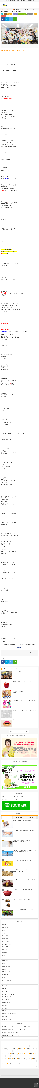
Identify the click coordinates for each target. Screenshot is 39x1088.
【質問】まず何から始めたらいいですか (11, 1032)
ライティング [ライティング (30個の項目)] (13, 1053)
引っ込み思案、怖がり (8, 980)
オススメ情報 (6, 941)
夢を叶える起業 (6, 966)
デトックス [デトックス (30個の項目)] (34, 1048)
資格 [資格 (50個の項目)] (29, 1058)
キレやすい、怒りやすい (22, 14)
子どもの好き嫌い (7, 971)
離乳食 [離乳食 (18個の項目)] (20, 1061)
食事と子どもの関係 (7, 1019)
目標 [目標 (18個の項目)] (10, 1058)
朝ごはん (35, 14)
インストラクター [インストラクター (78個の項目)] (13, 1048)
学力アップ (5, 974)
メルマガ (5, 955)
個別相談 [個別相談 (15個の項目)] (21, 1053)
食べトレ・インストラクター (9, 1013)
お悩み (5, 14)
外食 (4, 963)
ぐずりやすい (10, 14)
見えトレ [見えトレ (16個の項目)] (24, 1058)
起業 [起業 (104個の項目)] (34, 1058)
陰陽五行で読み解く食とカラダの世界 (11, 1035)
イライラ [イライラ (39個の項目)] (5, 1048)
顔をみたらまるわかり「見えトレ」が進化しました (14, 1029)
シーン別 (7, 9)
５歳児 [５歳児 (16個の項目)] (19, 1063)
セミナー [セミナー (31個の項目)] (21, 1048)
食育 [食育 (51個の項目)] (4, 1063)
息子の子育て (6, 983)
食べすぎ (5, 1005)
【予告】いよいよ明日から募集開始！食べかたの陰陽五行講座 (16, 1026)
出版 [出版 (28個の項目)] (26, 1053)
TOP (2, 9)
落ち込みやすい (6, 999)
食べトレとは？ (3, 15)
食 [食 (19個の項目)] (24, 1061)
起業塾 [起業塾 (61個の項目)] (5, 1061)
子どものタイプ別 (30, 14)
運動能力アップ (6, 1002)
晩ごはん (5, 988)
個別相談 (5, 958)
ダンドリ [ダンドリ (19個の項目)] (27, 1048)
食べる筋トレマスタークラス (9, 1008)
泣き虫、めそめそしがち (8, 994)
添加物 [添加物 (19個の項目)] (5, 1058)
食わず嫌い (5, 1016)
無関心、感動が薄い (7, 996)
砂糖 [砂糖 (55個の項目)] (14, 1058)
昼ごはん (5, 985)
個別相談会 (5, 960)
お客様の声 (5, 927)
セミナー (5, 952)
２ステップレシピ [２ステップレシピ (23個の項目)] (11, 1063)
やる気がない (15, 14)
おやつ (12, 9)
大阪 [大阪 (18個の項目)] (35, 1053)
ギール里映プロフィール (8, 946)
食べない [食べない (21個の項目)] (29, 1061)
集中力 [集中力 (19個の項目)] (14, 1061)
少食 (4, 977)
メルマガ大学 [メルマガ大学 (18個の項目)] (6, 1053)
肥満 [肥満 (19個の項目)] (19, 1058)
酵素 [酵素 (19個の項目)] (10, 1061)
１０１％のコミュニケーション (10, 1037)
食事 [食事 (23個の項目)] (35, 1061)
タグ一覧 (35, 1066)
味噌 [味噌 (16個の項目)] (31, 1053)
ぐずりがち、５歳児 (7, 933)
